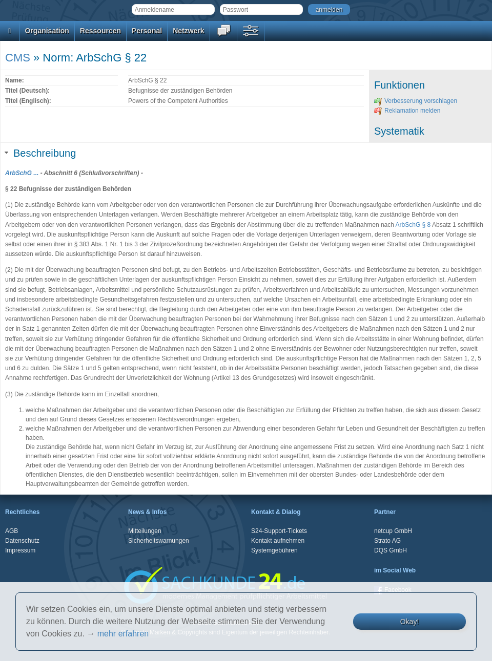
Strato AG (387, 540)
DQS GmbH (390, 550)
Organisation (47, 31)
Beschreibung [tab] (40, 153)
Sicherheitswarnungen (158, 540)
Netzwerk (188, 31)
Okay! (409, 621)
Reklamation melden (407, 110)
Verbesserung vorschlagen (415, 100)
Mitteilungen (144, 531)
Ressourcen (100, 31)
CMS (17, 57)
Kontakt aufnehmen (277, 540)
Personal (147, 31)
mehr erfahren (123, 633)
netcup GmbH (393, 531)
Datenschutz (22, 540)
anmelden (329, 9)
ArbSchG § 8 (413, 224)
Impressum (20, 550)
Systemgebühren (274, 550)
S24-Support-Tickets (279, 531)
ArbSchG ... (21, 173)
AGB (11, 531)
